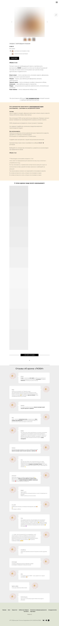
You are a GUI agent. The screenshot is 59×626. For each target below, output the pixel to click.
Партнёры (32, 611)
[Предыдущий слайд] (12, 22)
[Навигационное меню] (57, 2)
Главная (4, 610)
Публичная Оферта (24, 610)
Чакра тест (14, 610)
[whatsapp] (49, 620)
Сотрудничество (52, 610)
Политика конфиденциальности (38, 610)
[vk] (44, 620)
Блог (9, 610)
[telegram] (46, 620)
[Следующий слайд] (47, 22)
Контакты (26, 611)
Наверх (29, 614)
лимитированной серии (36, 106)
